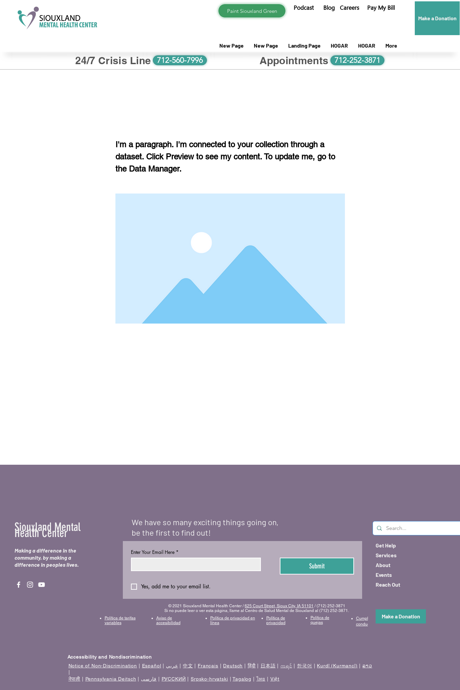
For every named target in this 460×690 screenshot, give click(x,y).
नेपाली (75, 679)
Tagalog (242, 679)
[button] (381, 7)
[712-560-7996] (180, 60)
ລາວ (367, 665)
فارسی (149, 679)
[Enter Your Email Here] (194, 564)
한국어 (304, 665)
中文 (188, 665)
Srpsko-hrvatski (209, 679)
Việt (274, 679)
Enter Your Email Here (155, 552)
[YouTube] (41, 585)
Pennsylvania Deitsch (110, 679)
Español (151, 665)
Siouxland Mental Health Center (48, 530)
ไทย (261, 679)
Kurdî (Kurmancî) (337, 665)
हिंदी (252, 665)
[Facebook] (19, 585)
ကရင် (286, 665)
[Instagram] (30, 585)
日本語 (268, 665)
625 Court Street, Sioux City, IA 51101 (279, 606)
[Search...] (417, 528)
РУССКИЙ (174, 679)
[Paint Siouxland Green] (252, 11)
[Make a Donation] (437, 18)
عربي (172, 665)
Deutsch (233, 665)
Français (208, 665)
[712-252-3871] (357, 60)
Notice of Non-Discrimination (103, 665)
